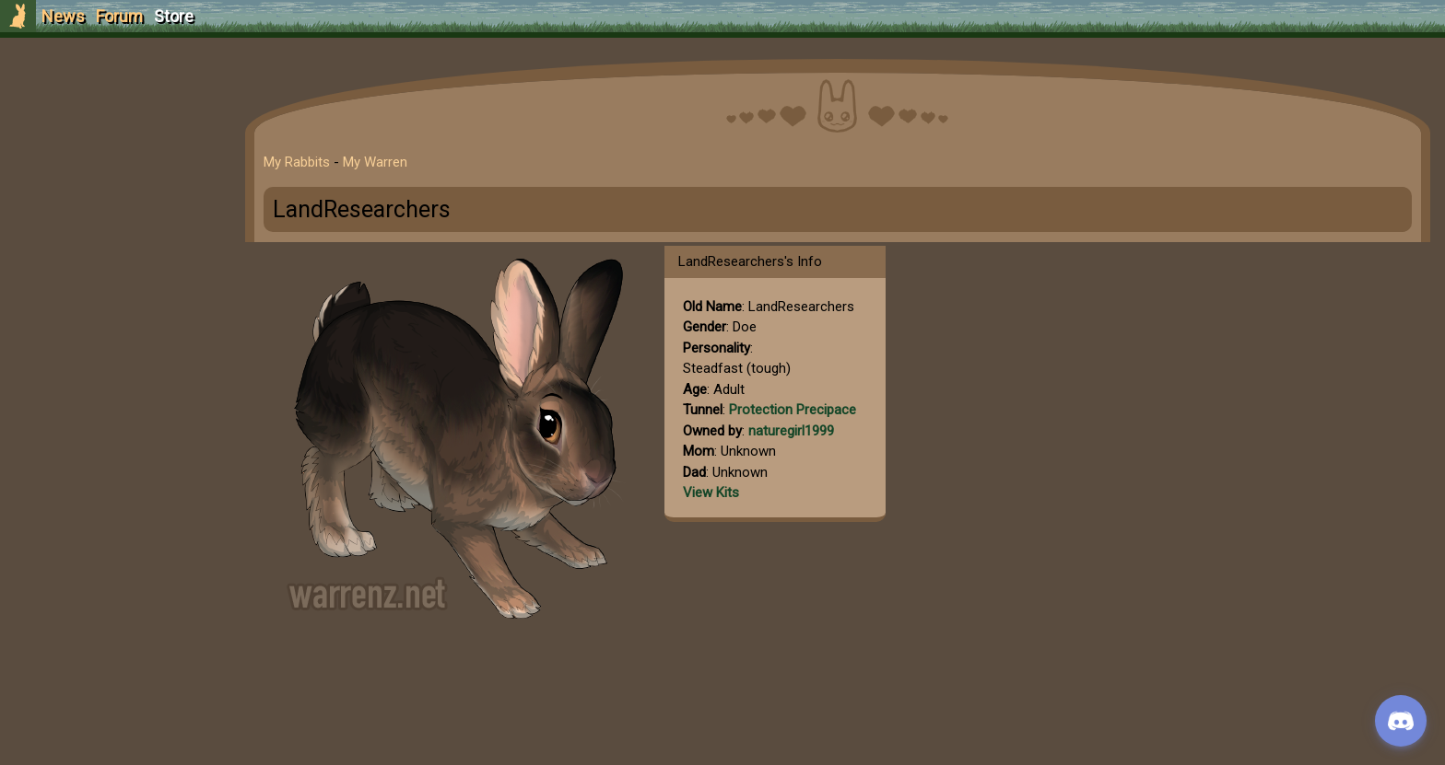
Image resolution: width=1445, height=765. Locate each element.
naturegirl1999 (791, 431)
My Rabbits (297, 162)
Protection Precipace (792, 409)
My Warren (375, 162)
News (63, 16)
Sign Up (112, 118)
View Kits (711, 492)
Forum (119, 16)
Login (112, 152)
